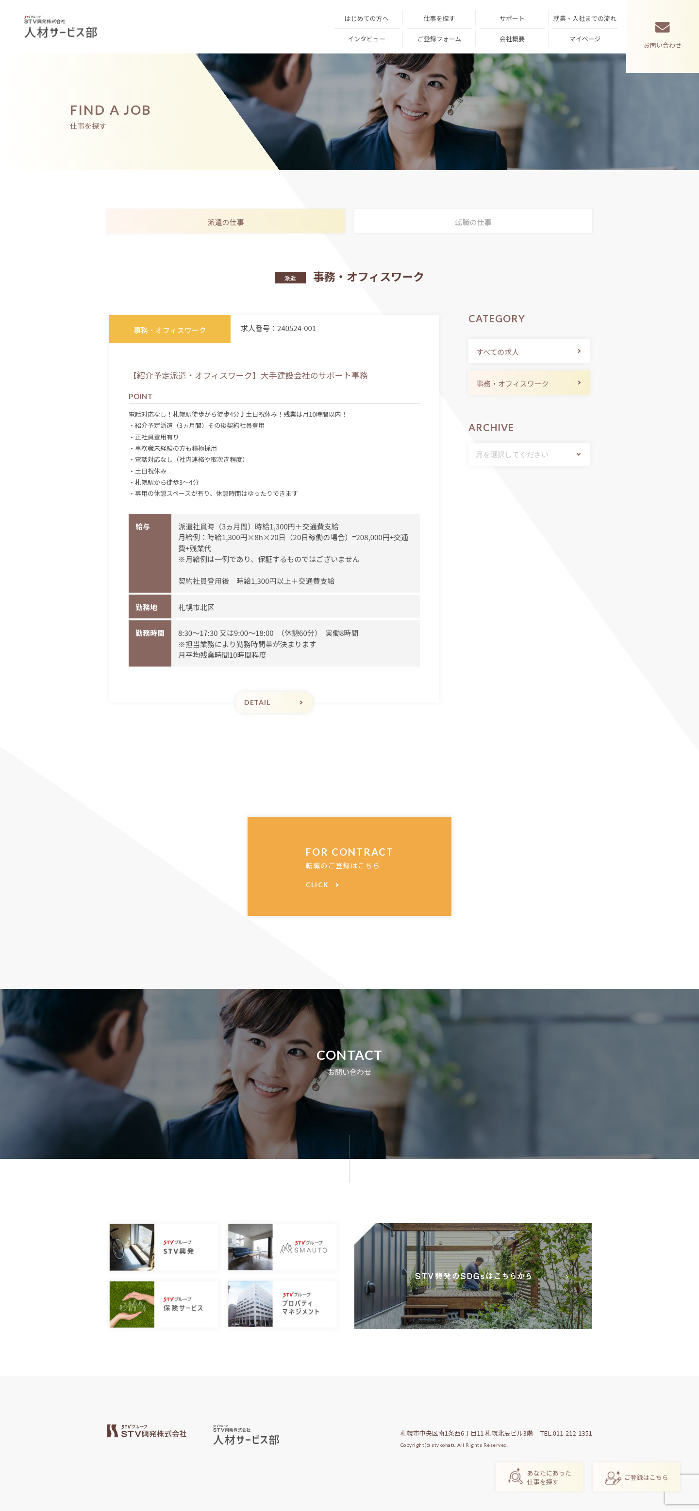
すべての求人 (497, 352)
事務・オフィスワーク (512, 383)
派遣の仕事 (225, 222)
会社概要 (512, 38)
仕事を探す (439, 18)
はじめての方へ (366, 18)
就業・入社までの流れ (584, 18)
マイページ (585, 38)
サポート (512, 18)
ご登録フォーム (439, 38)
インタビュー (366, 38)
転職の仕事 (473, 222)
